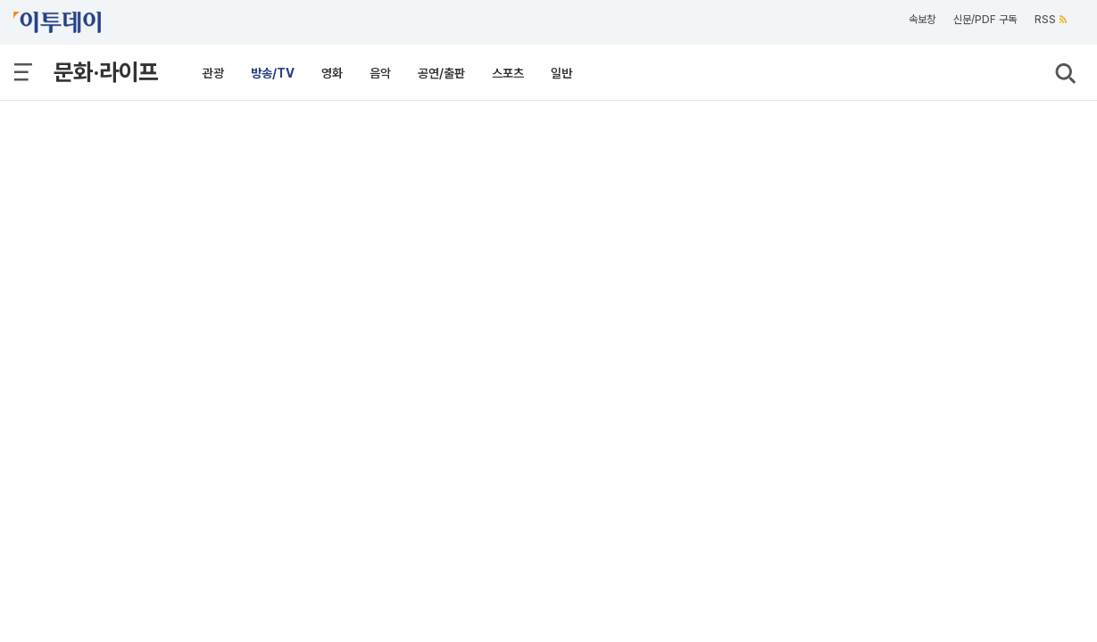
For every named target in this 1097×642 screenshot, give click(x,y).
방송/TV (273, 73)
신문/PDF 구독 (985, 19)
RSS (1051, 19)
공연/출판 (441, 73)
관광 (213, 73)
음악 (380, 73)
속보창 (922, 19)
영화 (332, 73)
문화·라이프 (106, 72)
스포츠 (508, 73)
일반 (561, 73)
